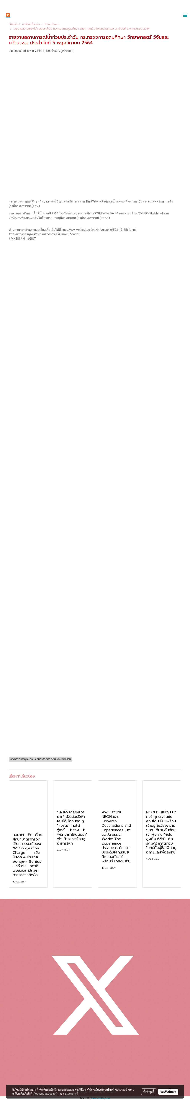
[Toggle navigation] (185, 16)
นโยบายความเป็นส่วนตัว (45, 1093)
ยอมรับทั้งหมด (168, 1091)
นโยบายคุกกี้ (71, 1093)
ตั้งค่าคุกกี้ (148, 1091)
